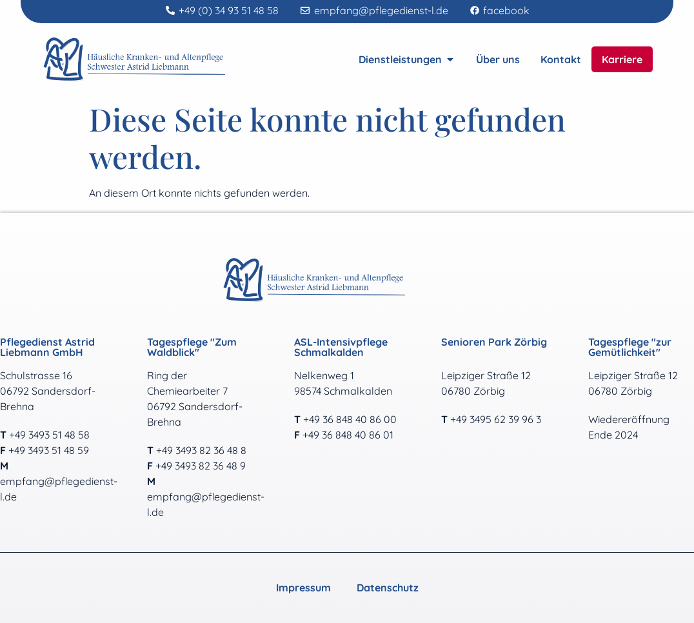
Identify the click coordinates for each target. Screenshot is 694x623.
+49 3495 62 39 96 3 (495, 419)
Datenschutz (388, 587)
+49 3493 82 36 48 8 (201, 450)
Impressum (303, 587)
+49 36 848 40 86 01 (347, 434)
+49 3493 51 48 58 (49, 434)
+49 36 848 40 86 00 (350, 419)
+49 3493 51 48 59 (48, 450)
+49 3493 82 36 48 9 (200, 465)
